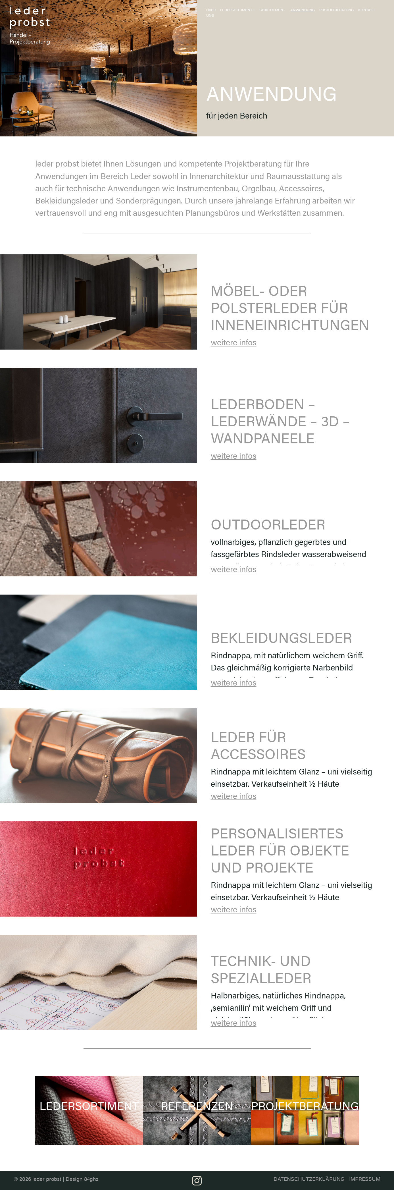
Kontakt (366, 10)
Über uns (211, 13)
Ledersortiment (236, 10)
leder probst (46, 1179)
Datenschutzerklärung (309, 1179)
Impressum (364, 1179)
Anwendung (302, 10)
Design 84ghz (82, 1179)
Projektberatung (336, 10)
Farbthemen (271, 10)
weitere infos (234, 343)
